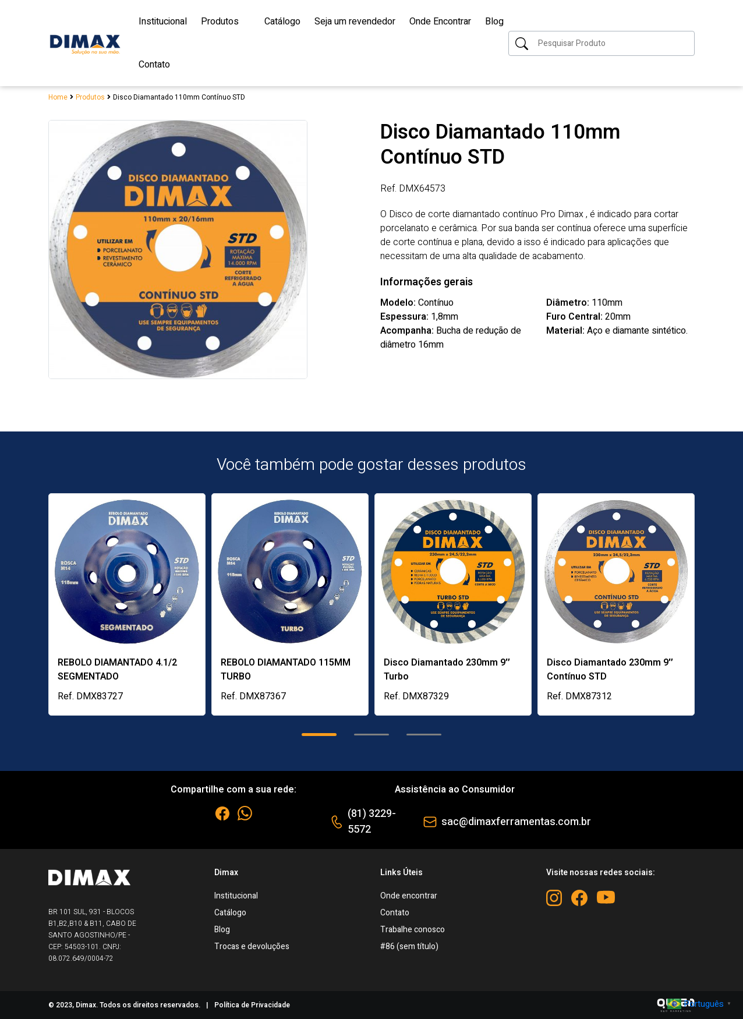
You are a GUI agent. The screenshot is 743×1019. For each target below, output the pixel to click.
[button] (319, 734)
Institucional (236, 896)
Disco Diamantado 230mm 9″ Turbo (447, 670)
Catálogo (230, 913)
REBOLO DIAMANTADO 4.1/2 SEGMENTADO (117, 670)
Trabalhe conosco (412, 930)
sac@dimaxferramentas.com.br (516, 822)
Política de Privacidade (252, 1005)
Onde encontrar (408, 896)
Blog (222, 930)
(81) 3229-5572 (372, 821)
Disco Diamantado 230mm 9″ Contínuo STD (610, 670)
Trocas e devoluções (251, 946)
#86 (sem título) (409, 946)
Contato (394, 913)
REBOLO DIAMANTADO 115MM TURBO (286, 670)
